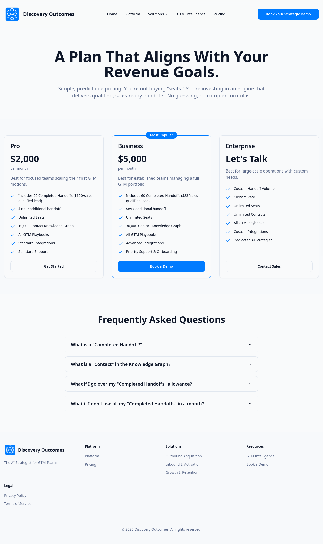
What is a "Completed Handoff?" (161, 344)
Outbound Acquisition (184, 456)
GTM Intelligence (191, 14)
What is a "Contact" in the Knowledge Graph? (161, 364)
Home (112, 14)
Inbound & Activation (183, 464)
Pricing (219, 14)
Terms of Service (17, 503)
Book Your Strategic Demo (288, 14)
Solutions (158, 14)
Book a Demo (161, 266)
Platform (132, 14)
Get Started (54, 266)
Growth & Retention (182, 472)
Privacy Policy (15, 495)
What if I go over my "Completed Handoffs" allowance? (161, 384)
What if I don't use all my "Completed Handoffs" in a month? (161, 403)
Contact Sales (269, 266)
